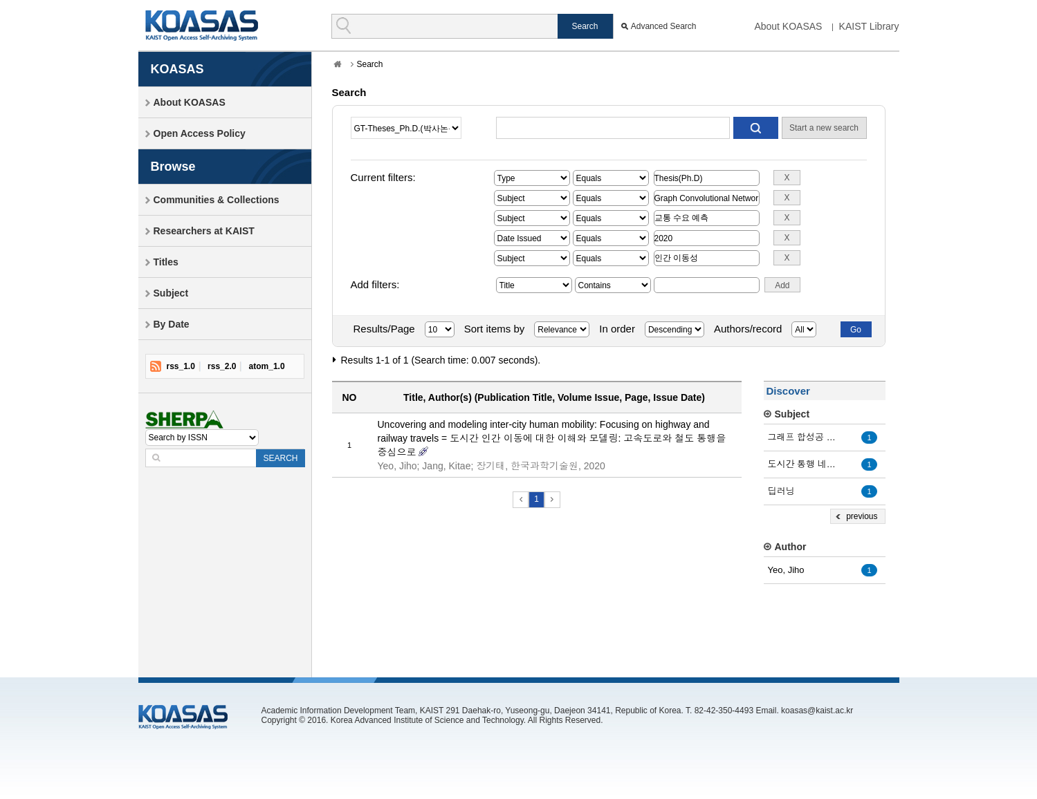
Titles (166, 261)
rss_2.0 (222, 366)
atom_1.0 (267, 366)
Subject (171, 293)
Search (370, 64)
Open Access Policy (200, 133)
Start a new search (824, 128)
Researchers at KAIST (204, 230)
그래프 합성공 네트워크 (806, 437)
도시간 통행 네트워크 (806, 464)
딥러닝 (781, 491)
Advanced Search (664, 26)
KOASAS (201, 25)
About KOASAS (788, 26)
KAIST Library (869, 26)
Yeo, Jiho (786, 570)
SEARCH (280, 458)
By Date (172, 324)
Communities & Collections (216, 199)
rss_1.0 (181, 366)
